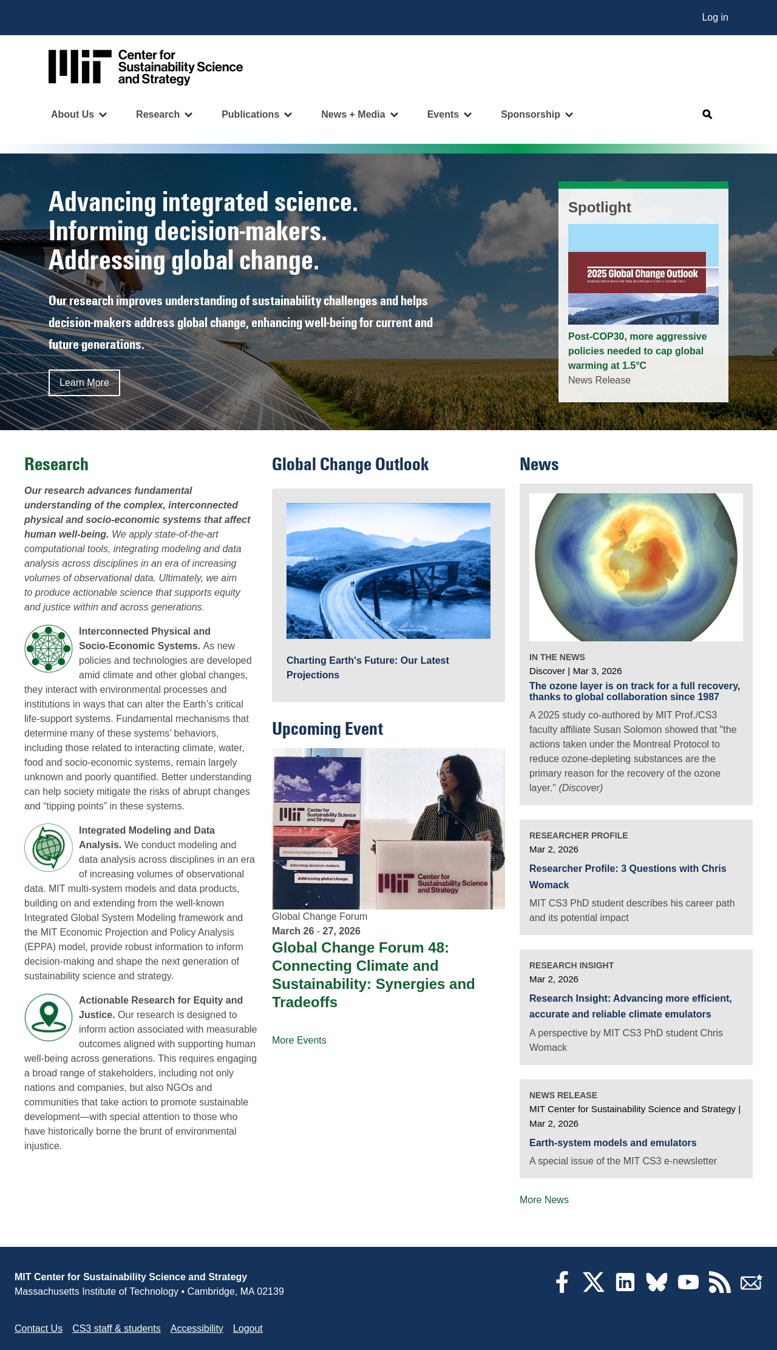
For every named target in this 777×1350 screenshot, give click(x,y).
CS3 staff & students (116, 1328)
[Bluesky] (657, 1289)
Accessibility (197, 1328)
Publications (250, 114)
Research (158, 114)
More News (544, 1200)
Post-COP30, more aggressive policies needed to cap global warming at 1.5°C (637, 351)
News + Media (353, 114)
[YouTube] (688, 1289)
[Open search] (708, 115)
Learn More (84, 382)
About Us (72, 114)
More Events (299, 1040)
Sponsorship (530, 114)
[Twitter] (594, 1289)
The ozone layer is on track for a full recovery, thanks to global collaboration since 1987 (634, 691)
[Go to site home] (146, 68)
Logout (248, 1328)
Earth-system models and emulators (613, 1143)
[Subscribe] (751, 1289)
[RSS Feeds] (720, 1289)
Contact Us (39, 1328)
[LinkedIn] (625, 1289)
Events (443, 114)
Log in (715, 17)
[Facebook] (562, 1289)
